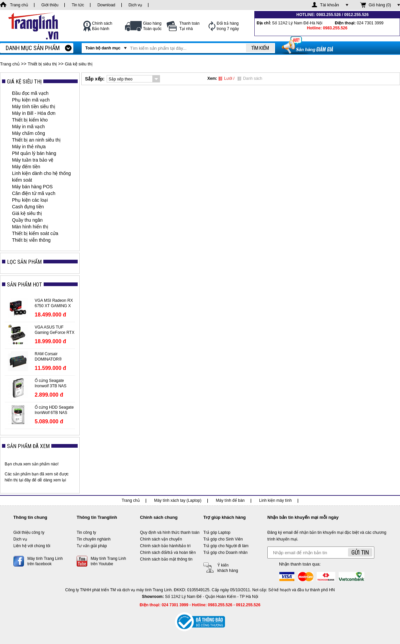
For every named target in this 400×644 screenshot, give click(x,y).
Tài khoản (329, 4)
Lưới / (226, 78)
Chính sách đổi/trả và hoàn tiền (168, 552)
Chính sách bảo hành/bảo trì (165, 546)
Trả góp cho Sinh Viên (223, 539)
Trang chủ (10, 63)
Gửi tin (360, 552)
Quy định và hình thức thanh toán (169, 532)
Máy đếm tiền (26, 166)
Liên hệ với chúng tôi (31, 546)
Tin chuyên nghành (94, 539)
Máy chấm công (28, 133)
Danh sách (250, 78)
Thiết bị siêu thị (42, 63)
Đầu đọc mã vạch (30, 93)
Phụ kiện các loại (30, 200)
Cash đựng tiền (28, 206)
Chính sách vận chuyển (161, 539)
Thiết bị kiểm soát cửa (35, 233)
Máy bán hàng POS (32, 186)
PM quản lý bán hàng (34, 153)
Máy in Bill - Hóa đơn (33, 113)
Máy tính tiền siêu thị (33, 106)
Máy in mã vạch (28, 126)
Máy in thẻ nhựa (29, 146)
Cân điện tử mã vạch (33, 193)
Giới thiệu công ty (28, 532)
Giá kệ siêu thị (78, 63)
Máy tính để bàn (230, 500)
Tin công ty (86, 532)
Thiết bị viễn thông (31, 240)
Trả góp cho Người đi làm (226, 546)
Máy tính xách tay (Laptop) (177, 500)
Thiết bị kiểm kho (30, 120)
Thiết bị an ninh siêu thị (36, 140)
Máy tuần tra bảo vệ (32, 160)
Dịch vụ (20, 539)
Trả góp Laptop (216, 532)
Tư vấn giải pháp (92, 546)
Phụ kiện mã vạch (31, 99)
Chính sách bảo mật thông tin (166, 559)
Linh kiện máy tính (275, 500)
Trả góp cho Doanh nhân (225, 552)
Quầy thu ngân (27, 220)
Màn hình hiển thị (30, 226)
